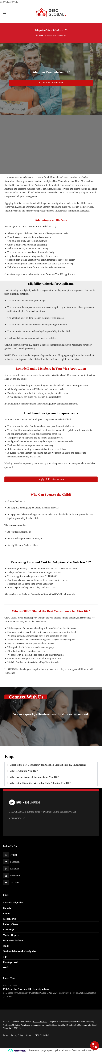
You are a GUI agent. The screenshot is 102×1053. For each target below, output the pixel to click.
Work (6, 967)
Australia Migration (13, 902)
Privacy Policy (17, 1035)
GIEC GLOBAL (40, 1022)
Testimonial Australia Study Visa (19, 951)
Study (6, 946)
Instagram (15, 875)
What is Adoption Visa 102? (24, 771)
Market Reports (11, 935)
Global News (9, 919)
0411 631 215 (14, 1028)
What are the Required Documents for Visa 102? (34, 777)
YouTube (14, 882)
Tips (5, 956)
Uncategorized (10, 962)
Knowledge (8, 929)
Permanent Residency (14, 940)
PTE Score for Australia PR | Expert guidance (26, 989)
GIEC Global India (42, 1035)
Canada (7, 908)
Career (29, 1035)
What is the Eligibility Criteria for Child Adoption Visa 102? (40, 783)
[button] (51, 765)
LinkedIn (14, 868)
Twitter (13, 854)
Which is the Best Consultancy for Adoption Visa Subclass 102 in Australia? (48, 765)
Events (6, 913)
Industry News (10, 924)
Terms (5, 1035)
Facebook (14, 861)
